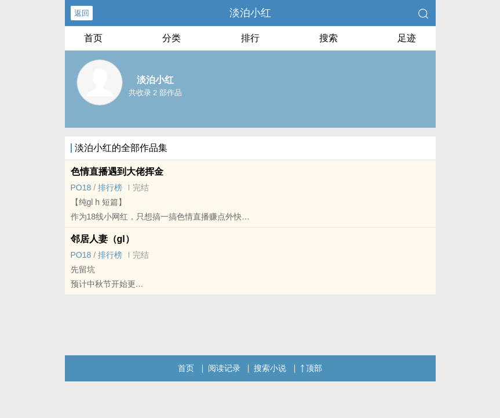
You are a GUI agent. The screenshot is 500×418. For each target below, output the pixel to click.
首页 (93, 38)
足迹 (406, 38)
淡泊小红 (250, 13)
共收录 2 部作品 (155, 92)
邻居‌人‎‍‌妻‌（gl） (102, 239)
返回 (81, 13)
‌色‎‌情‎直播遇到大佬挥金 (117, 171)
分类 (171, 38)
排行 (250, 38)
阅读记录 (224, 368)
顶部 (311, 368)
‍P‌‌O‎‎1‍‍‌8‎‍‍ (81, 187)
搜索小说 (270, 368)
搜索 (328, 38)
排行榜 (110, 187)
